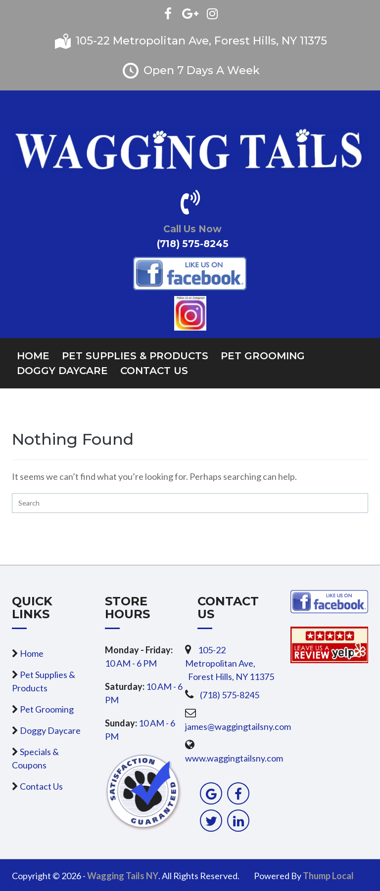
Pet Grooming (263, 356)
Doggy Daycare (62, 371)
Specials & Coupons (35, 758)
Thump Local (328, 875)
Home (33, 356)
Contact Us (154, 371)
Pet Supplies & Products (135, 356)
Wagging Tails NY (122, 875)
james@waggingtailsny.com (238, 726)
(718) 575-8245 (229, 694)
